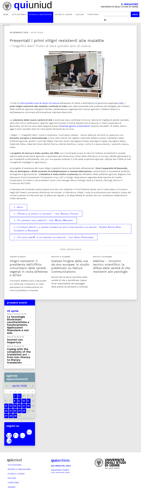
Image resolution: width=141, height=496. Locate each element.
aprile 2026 (19, 385)
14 (10, 406)
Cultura (80, 14)
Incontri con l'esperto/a (15, 341)
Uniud (135, 14)
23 (19, 411)
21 (10, 411)
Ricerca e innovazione (40, 14)
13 (6, 406)
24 (24, 411)
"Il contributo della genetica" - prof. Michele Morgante (43, 220)
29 (15, 416)
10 (24, 401)
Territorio (93, 14)
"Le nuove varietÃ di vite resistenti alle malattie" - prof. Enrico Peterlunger (53, 237)
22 (15, 411)
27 (6, 416)
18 (28, 406)
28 (10, 416)
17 (24, 406)
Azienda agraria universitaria (75, 126)
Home (5, 14)
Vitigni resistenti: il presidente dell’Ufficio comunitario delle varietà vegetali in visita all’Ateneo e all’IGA (29, 268)
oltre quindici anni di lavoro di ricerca (39, 103)
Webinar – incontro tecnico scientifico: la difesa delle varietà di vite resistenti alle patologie (111, 266)
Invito (18, 207)
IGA (121, 103)
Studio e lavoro (63, 14)
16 (19, 406)
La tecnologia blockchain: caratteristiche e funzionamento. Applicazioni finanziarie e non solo (18, 324)
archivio (60, 460)
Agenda (11, 487)
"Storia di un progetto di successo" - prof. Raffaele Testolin (46, 213)
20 (6, 411)
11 (28, 401)
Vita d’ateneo (19, 14)
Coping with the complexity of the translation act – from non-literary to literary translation (19, 355)
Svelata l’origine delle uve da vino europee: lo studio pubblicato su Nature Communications (70, 266)
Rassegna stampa (60, 471)
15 (15, 406)
